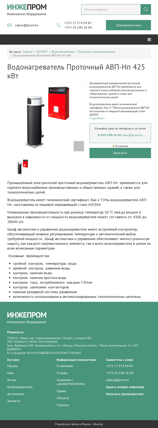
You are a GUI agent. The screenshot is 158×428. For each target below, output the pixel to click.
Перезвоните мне (128, 25)
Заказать (120, 153)
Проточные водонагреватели (96, 52)
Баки (10, 373)
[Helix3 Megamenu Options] (149, 39)
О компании (65, 366)
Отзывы (62, 373)
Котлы (11, 380)
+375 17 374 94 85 (78, 23)
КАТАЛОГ (42, 52)
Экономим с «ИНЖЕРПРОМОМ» (71, 382)
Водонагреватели (63, 52)
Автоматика (15, 394)
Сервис (61, 391)
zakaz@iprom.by (26, 25)
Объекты (63, 398)
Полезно (63, 405)
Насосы (12, 366)
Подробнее (97, 118)
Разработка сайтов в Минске (73, 424)
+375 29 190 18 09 (78, 27)
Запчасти (13, 401)
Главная (28, 52)
